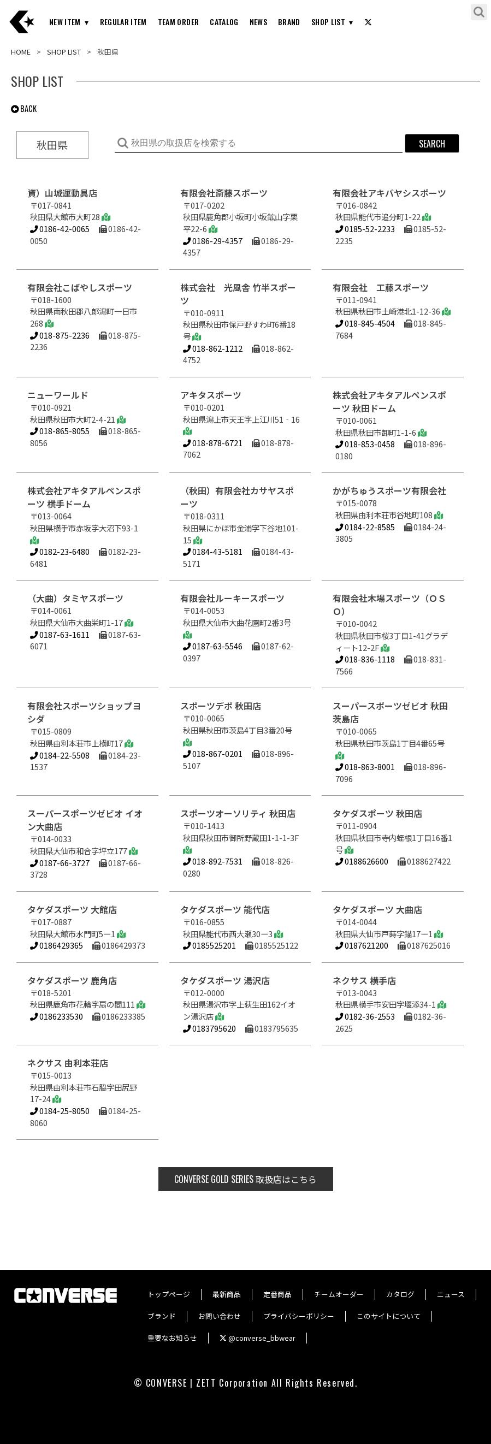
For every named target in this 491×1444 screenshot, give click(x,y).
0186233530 (56, 1016)
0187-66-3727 (60, 862)
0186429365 (56, 945)
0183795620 (209, 1028)
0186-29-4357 (212, 240)
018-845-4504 (365, 323)
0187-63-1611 (60, 634)
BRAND (289, 21)
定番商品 (277, 1294)
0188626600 (361, 861)
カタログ (400, 1294)
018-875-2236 (60, 335)
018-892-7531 (212, 861)
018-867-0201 (212, 753)
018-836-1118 (365, 659)
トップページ (168, 1294)
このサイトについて (389, 1316)
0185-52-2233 (365, 228)
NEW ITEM (65, 21)
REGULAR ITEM (123, 21)
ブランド (161, 1316)
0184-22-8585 (365, 526)
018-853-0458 (365, 443)
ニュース (451, 1294)
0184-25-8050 (60, 1110)
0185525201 (209, 945)
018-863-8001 (365, 766)
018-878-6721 (212, 442)
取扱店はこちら (245, 1179)
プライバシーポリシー (298, 1316)
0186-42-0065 (60, 228)
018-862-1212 (212, 348)
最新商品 (226, 1294)
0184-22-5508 (60, 755)
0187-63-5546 (212, 646)
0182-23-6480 (60, 551)
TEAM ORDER (178, 21)
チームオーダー (339, 1294)
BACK (24, 108)
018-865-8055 (60, 430)
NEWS (258, 21)
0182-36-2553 (365, 1016)
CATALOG (224, 21)
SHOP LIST (328, 21)
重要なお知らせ (172, 1338)
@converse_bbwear (257, 1338)
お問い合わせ (219, 1316)
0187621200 (361, 945)
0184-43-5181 (212, 551)
